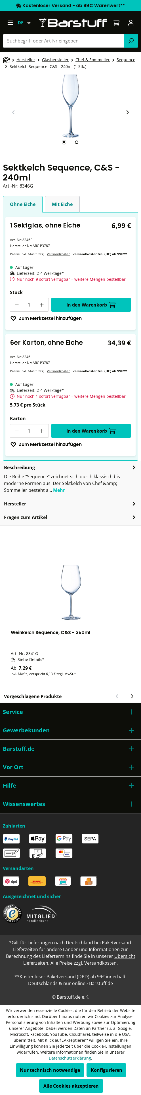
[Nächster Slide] (127, 112)
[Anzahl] (29, 305)
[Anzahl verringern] (16, 305)
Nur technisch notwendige (50, 1070)
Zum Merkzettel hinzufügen (46, 318)
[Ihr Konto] (131, 22)
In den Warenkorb (90, 305)
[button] (70, 712)
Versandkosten (58, 254)
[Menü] (10, 22)
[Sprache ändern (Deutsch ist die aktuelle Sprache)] (26, 22)
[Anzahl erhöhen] (42, 305)
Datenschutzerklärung (70, 1058)
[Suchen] (131, 41)
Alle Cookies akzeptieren (71, 1086)
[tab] (64, 142)
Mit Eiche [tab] (62, 204)
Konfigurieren (106, 1070)
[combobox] (63, 41)
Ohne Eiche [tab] (22, 204)
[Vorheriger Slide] (13, 112)
